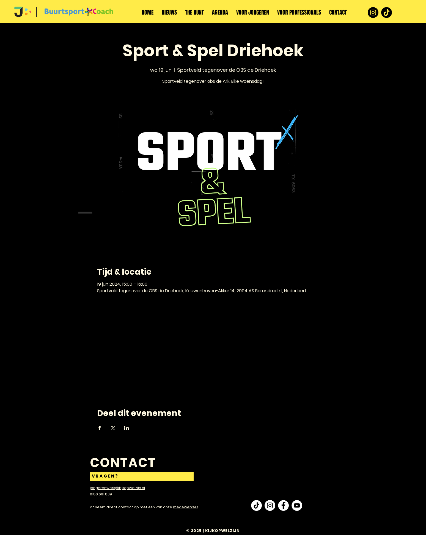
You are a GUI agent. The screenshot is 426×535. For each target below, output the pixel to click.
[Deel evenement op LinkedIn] (126, 428)
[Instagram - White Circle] (270, 505)
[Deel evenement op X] (113, 428)
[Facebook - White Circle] (283, 505)
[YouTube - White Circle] (297, 505)
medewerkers (185, 507)
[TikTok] (386, 12)
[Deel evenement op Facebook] (99, 428)
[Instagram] (373, 12)
